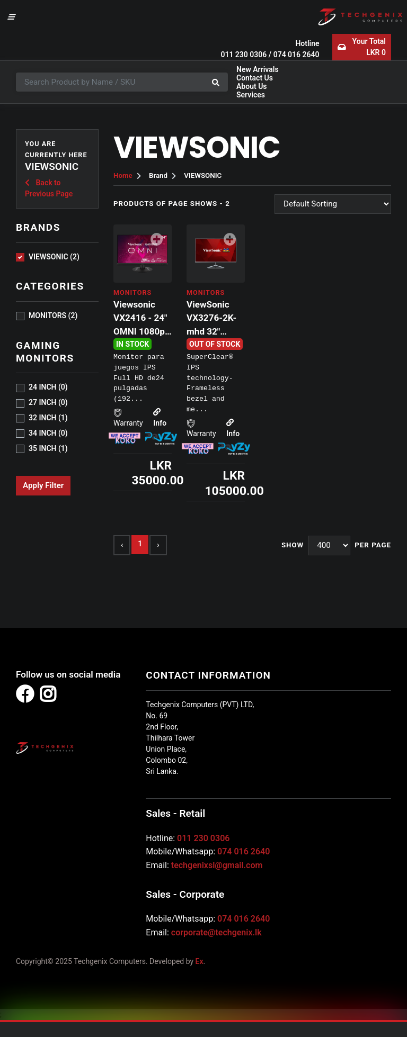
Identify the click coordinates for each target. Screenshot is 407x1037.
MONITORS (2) (53, 315)
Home (122, 175)
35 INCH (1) (48, 448)
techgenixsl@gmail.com (217, 865)
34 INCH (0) (48, 433)
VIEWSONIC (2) (54, 257)
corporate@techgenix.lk (216, 932)
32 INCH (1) (48, 417)
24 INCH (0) (48, 387)
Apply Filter (43, 485)
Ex (200, 961)
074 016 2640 (296, 54)
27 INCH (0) (48, 402)
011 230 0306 (243, 54)
